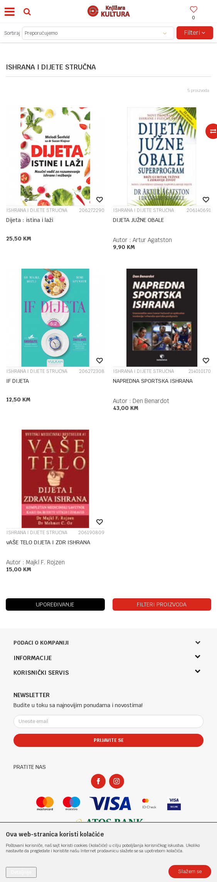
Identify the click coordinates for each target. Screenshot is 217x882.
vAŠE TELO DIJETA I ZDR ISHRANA (48, 542)
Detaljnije (21, 872)
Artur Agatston (152, 240)
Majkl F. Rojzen (45, 562)
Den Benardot (151, 401)
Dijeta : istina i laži (29, 220)
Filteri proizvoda (162, 604)
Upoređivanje (55, 604)
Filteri (194, 32)
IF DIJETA (17, 381)
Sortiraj (12, 33)
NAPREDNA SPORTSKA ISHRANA (153, 381)
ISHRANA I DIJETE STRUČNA (36, 210)
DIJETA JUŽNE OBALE (138, 220)
